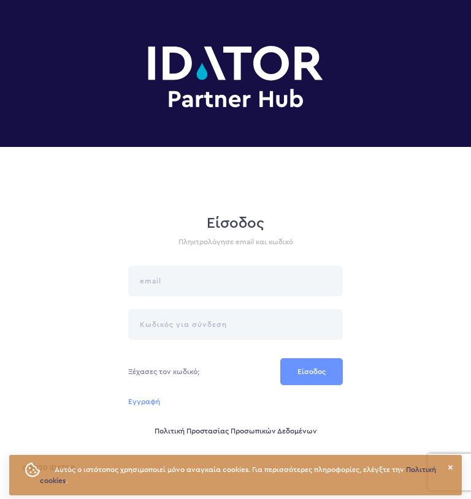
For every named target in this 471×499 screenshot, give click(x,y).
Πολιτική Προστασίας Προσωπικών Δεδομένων (236, 431)
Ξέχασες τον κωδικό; (163, 371)
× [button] (450, 467)
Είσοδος (311, 371)
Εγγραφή (144, 401)
